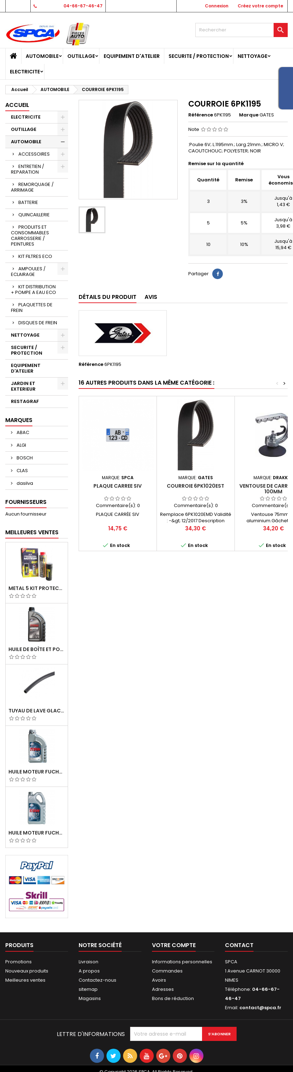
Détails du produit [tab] (107, 297)
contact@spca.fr (260, 1007)
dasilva (24, 483)
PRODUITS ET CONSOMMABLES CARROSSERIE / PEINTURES (30, 235)
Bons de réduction (173, 998)
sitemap (88, 989)
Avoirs (159, 980)
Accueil (17, 105)
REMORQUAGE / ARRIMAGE (32, 187)
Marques (18, 420)
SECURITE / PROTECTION (199, 56)
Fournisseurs (26, 502)
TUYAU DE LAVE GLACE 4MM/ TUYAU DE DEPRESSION (36, 710)
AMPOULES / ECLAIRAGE (28, 271)
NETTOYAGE (252, 56)
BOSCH (24, 457)
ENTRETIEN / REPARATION (27, 169)
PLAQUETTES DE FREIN (32, 307)
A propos (89, 971)
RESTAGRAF (25, 401)
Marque (248, 115)
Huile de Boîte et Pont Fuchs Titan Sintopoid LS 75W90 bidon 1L (36, 649)
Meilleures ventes (25, 980)
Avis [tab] (151, 297)
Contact (17, 6)
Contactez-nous (97, 980)
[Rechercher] (241, 30)
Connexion (216, 6)
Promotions (18, 961)
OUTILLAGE (81, 56)
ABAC (22, 432)
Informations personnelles (182, 961)
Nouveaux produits (26, 971)
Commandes (167, 971)
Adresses (163, 989)
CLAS (22, 470)
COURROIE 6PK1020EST (195, 485)
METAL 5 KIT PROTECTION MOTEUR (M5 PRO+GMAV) (36, 588)
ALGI (21, 445)
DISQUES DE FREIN (37, 322)
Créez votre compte (260, 6)
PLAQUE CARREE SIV (117, 485)
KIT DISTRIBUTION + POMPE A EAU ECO (33, 289)
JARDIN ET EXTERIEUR (23, 386)
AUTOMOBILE (42, 56)
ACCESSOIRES (34, 154)
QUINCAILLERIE (34, 214)
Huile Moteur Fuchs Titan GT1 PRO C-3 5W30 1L (36, 772)
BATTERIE (28, 202)
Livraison (88, 961)
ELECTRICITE (25, 71)
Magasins (90, 998)
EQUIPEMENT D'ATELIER (132, 56)
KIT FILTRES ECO (35, 256)
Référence (200, 115)
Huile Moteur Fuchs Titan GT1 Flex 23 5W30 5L (36, 833)
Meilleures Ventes (32, 532)
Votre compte (174, 945)
